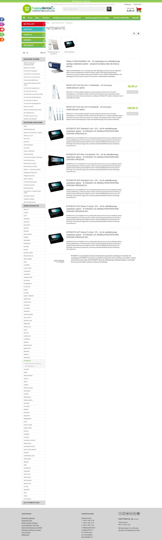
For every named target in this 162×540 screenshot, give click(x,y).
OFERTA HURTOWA (121, 18)
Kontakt (135, 18)
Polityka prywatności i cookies (31, 530)
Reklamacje (25, 535)
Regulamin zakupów (28, 518)
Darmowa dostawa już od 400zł (32, 528)
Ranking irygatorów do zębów (97, 18)
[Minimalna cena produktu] (24, 52)
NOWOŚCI (27, 40)
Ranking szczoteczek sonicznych (67, 18)
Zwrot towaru (26, 532)
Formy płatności (27, 525)
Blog (37, 18)
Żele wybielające (69, 52)
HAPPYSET (28, 29)
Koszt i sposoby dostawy (30, 523)
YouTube (45, 18)
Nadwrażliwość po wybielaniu (53, 53)
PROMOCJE (28, 35)
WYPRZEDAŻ (28, 45)
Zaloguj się (127, 4)
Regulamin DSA (27, 520)
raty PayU (36, 525)
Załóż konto (137, 4)
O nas (30, 18)
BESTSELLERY (29, 24)
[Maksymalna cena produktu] (41, 52)
